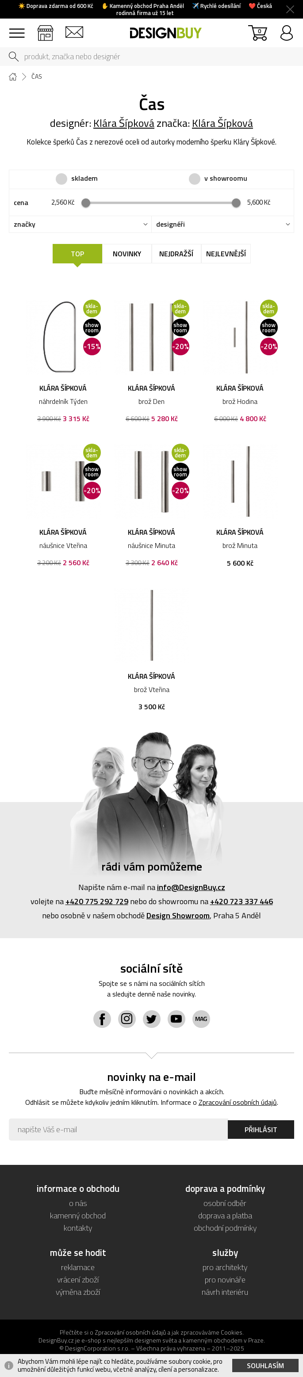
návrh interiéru (225, 1292)
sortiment (16, 29)
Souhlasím (265, 1365)
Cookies (231, 1332)
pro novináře (225, 1280)
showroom (45, 29)
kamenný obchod (78, 1215)
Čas (36, 76)
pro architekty (225, 1267)
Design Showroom (178, 915)
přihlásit (286, 29)
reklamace (78, 1267)
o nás (78, 1203)
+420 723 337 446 (241, 901)
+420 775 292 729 (96, 901)
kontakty (78, 1228)
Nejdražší (176, 253)
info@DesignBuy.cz (191, 887)
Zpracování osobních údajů (238, 1102)
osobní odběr (224, 1203)
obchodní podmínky (225, 1228)
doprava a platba (225, 1215)
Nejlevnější (226, 253)
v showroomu (225, 178)
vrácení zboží (78, 1280)
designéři (170, 224)
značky (24, 224)
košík (259, 31)
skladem (84, 178)
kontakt (74, 29)
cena (21, 202)
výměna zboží (78, 1292)
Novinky (127, 253)
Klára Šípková (123, 123)
